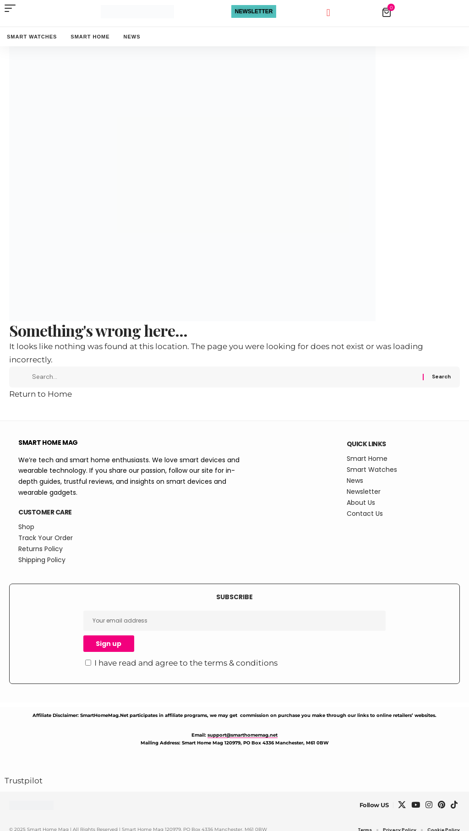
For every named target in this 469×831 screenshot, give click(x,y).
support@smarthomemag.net (242, 742)
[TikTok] (454, 812)
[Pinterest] (441, 812)
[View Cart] (422, 12)
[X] (402, 812)
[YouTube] (415, 812)
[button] (12, 8)
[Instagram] (429, 812)
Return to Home (40, 401)
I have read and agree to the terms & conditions (186, 670)
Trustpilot (24, 787)
